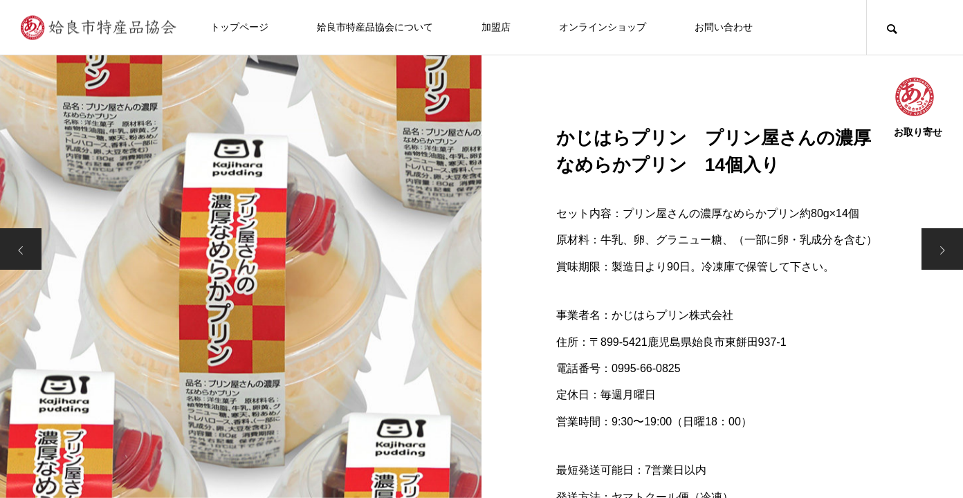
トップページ (239, 27)
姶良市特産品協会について (375, 27)
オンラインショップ (602, 27)
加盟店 (496, 27)
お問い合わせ (724, 27)
